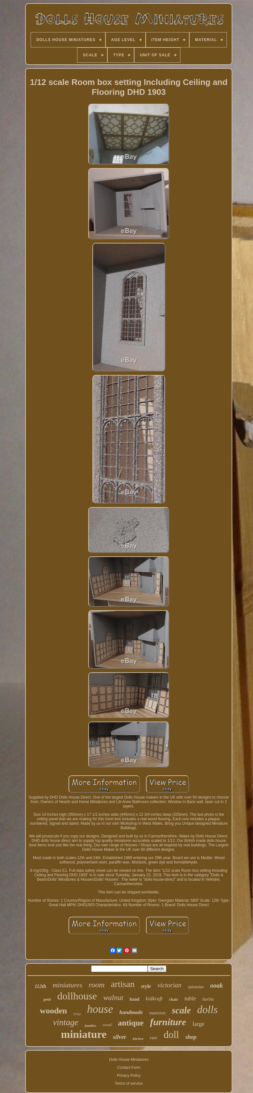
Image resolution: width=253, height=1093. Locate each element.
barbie (208, 999)
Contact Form (129, 1067)
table (190, 998)
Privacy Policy (129, 1075)
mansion (157, 1012)
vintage (65, 1022)
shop (191, 1037)
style (146, 986)
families (90, 1025)
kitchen (138, 1038)
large (198, 1023)
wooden (53, 1010)
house (100, 1009)
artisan (123, 984)
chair (173, 999)
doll (171, 1034)
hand (134, 999)
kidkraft (154, 999)
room (97, 985)
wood (107, 1024)
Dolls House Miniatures (128, 1059)
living (77, 1014)
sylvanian (196, 987)
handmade (131, 1012)
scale (181, 1010)
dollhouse (77, 996)
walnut (113, 998)
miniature (83, 1034)
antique (131, 1023)
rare (153, 1037)
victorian (169, 985)
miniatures (67, 985)
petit (47, 999)
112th (40, 986)
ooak (216, 985)
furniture (168, 1022)
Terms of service (128, 1083)
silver (119, 1036)
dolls (207, 1009)
